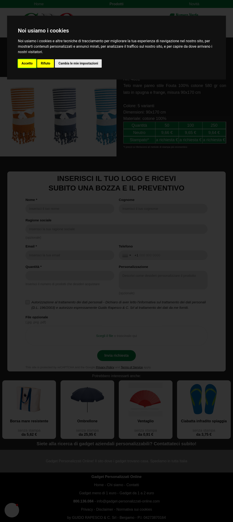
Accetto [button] (27, 63)
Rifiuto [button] (45, 63)
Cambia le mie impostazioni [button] (78, 63)
